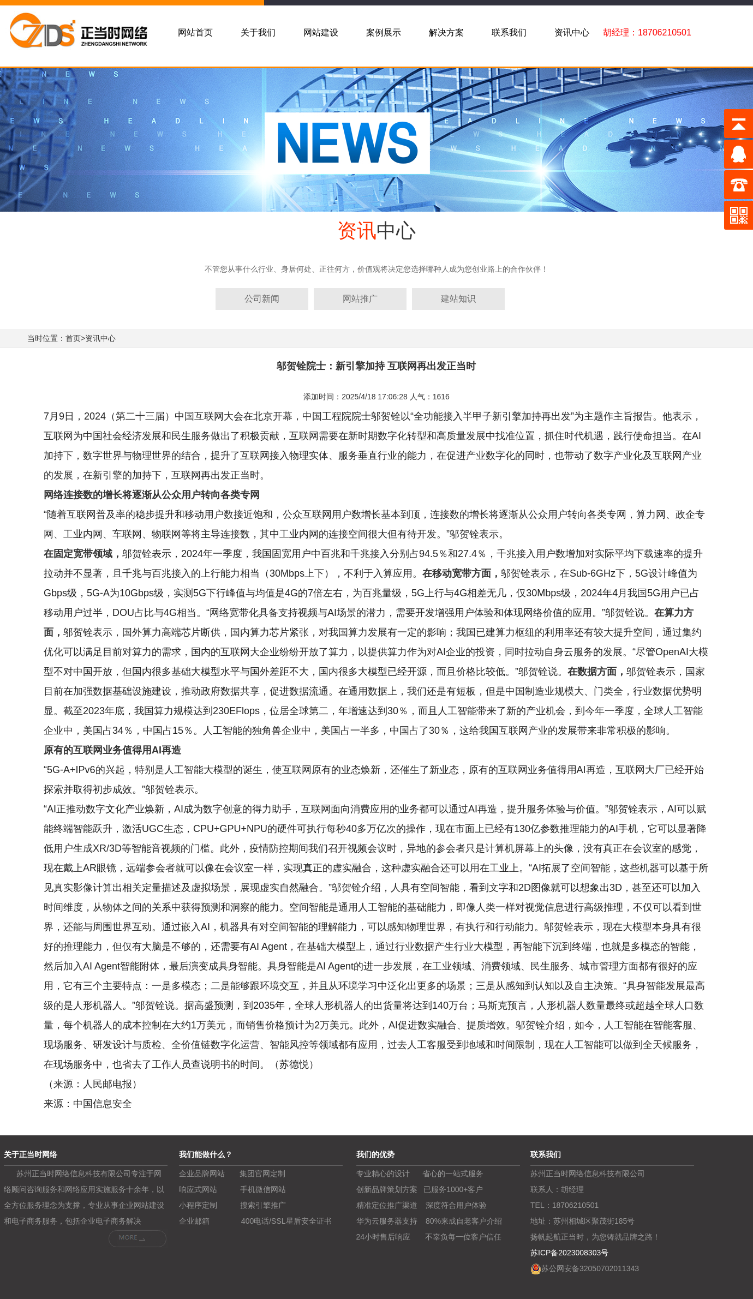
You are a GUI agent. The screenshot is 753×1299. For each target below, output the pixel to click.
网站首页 (195, 32)
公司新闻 (261, 298)
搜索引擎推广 (263, 1205)
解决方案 (446, 32)
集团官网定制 (262, 1173)
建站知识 (458, 298)
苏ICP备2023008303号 (569, 1252)
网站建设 (320, 32)
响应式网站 (198, 1189)
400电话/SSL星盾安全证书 (286, 1221)
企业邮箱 (194, 1221)
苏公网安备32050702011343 (590, 1268)
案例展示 (383, 32)
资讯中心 (571, 32)
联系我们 (509, 32)
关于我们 (258, 32)
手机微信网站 (263, 1189)
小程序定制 (198, 1205)
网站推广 (360, 298)
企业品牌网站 (202, 1173)
